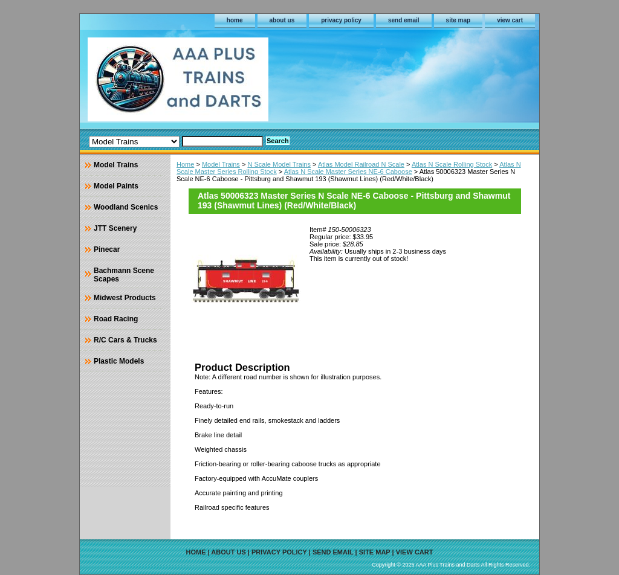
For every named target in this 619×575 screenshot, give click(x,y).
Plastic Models (119, 361)
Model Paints (116, 186)
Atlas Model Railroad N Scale (361, 164)
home (235, 20)
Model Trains (221, 164)
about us (282, 20)
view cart (510, 20)
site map (458, 20)
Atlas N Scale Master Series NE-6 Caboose (348, 171)
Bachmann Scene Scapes (124, 274)
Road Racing (116, 319)
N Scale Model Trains (279, 164)
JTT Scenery (115, 228)
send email (404, 20)
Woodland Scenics (126, 207)
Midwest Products (125, 298)
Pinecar (107, 249)
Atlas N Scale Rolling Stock (452, 164)
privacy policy (341, 20)
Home (185, 164)
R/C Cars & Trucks (125, 340)
